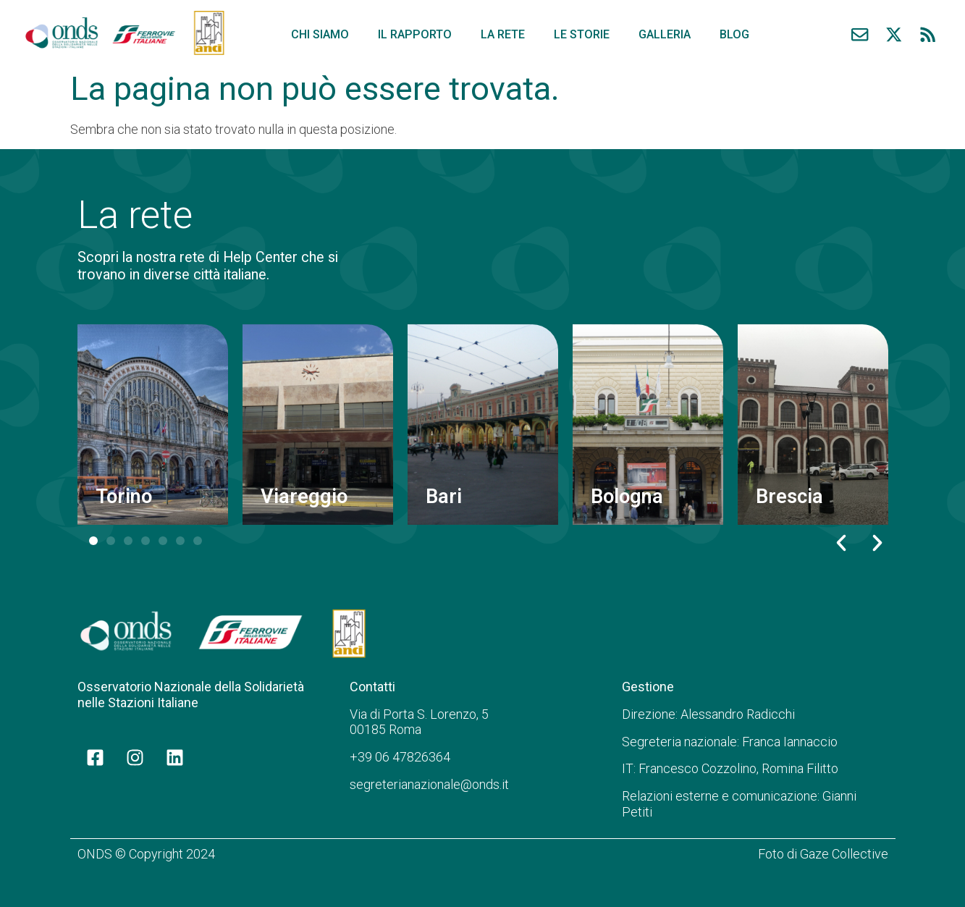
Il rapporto (415, 34)
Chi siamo (320, 34)
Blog (734, 34)
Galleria (665, 34)
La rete (503, 34)
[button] (841, 543)
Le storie (582, 34)
